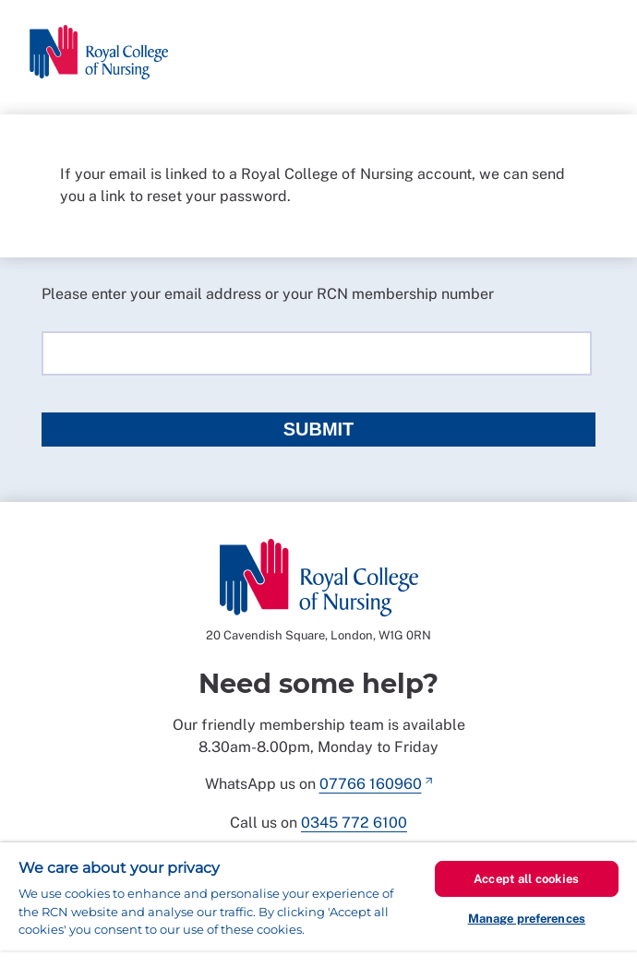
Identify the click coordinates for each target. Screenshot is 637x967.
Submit (319, 429)
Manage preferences (526, 918)
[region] (318, 904)
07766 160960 (370, 784)
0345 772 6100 (354, 822)
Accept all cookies (526, 879)
